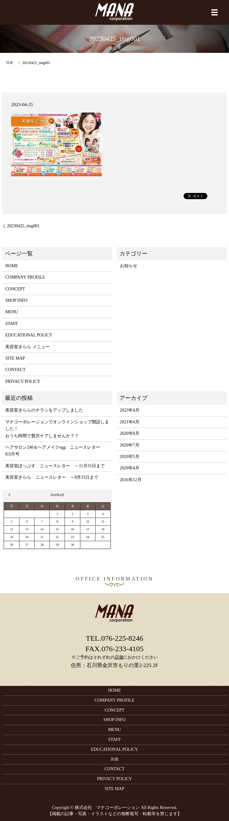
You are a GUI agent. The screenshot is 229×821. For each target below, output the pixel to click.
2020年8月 (129, 433)
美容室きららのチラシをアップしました (44, 410)
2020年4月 (129, 468)
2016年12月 (131, 479)
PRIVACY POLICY (22, 381)
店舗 (119, 657)
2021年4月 (129, 422)
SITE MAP (15, 358)
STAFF (11, 323)
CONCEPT (15, 289)
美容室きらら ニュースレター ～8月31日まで (51, 477)
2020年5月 (129, 456)
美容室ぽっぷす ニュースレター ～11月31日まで (54, 466)
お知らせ (128, 265)
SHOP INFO (16, 300)
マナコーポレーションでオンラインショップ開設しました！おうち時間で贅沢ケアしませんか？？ (57, 429)
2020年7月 (129, 445)
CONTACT (15, 369)
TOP (9, 63)
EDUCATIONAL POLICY (28, 335)
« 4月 (10, 495)
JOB (114, 759)
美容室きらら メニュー (27, 346)
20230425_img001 (23, 226)
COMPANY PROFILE (25, 277)
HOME (11, 265)
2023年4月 (129, 410)
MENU (11, 312)
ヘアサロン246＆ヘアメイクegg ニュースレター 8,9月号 (54, 450)
